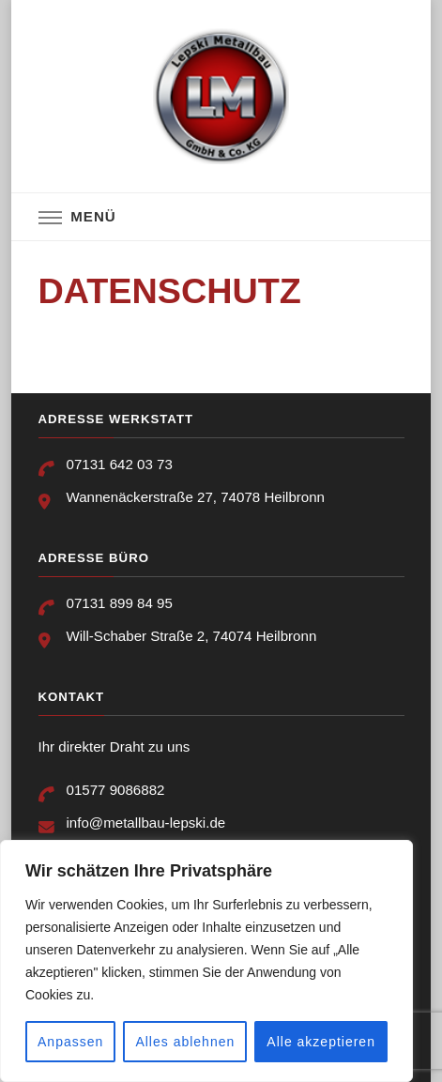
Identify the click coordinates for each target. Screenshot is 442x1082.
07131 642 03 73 (120, 464)
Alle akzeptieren (321, 1041)
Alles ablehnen (185, 1041)
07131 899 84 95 (120, 603)
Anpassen (70, 1041)
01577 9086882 (116, 790)
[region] (206, 961)
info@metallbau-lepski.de (146, 822)
